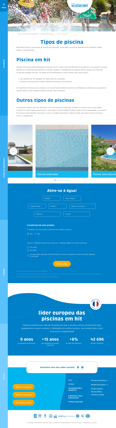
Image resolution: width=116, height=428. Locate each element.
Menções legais (47, 424)
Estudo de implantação (24, 395)
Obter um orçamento (23, 387)
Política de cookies (76, 424)
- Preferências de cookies (89, 424)
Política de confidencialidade (61, 424)
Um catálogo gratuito (23, 403)
